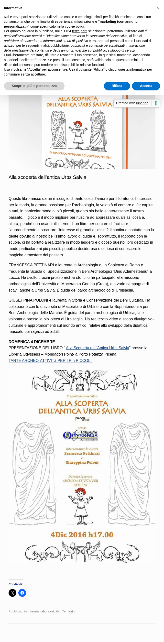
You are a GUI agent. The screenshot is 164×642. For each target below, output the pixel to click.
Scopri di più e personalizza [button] (34, 86)
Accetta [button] (146, 86)
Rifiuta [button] (117, 86)
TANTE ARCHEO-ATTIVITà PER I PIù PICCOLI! (50, 361)
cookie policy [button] (74, 26)
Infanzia (33, 611)
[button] (158, 8)
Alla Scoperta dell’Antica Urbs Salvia (97, 348)
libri (57, 611)
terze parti (79, 31)
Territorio (68, 611)
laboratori (47, 611)
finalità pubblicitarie (54, 45)
